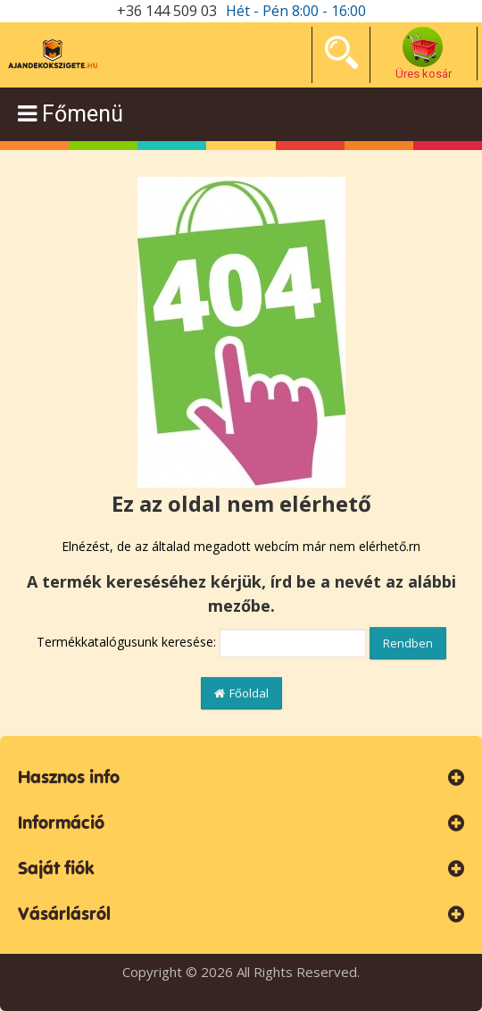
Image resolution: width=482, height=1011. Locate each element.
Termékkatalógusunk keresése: (126, 641)
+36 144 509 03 (167, 11)
